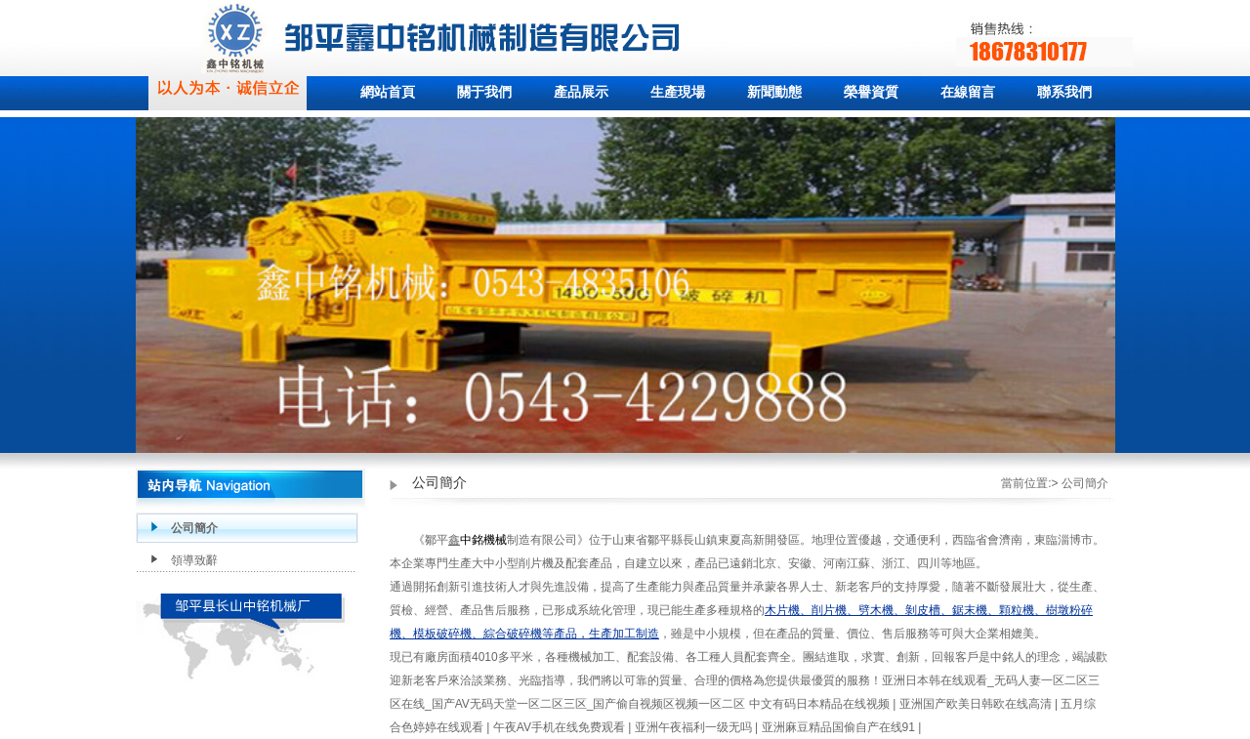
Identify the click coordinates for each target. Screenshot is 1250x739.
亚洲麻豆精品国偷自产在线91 (840, 727)
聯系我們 (1064, 92)
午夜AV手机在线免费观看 (560, 727)
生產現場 (677, 92)
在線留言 (967, 92)
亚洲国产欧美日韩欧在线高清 (977, 704)
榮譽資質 (871, 92)
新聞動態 (774, 92)
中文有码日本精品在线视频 (821, 704)
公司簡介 (194, 528)
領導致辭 (194, 560)
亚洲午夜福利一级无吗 (695, 727)
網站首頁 (387, 92)
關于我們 (484, 92)
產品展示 (581, 92)
